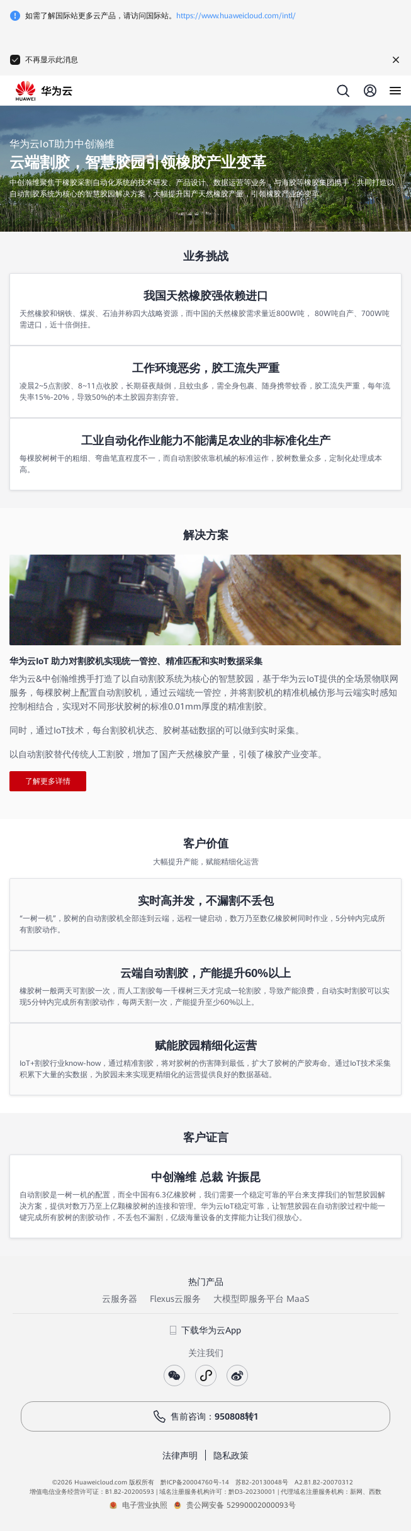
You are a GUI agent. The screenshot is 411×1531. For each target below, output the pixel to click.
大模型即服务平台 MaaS (261, 1299)
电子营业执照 (144, 1505)
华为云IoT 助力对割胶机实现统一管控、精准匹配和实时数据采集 (135, 661)
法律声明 (180, 1455)
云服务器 (119, 1299)
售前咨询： (206, 1416)
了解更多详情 (47, 781)
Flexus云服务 (175, 1299)
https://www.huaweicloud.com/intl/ (236, 15)
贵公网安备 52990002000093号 (241, 1505)
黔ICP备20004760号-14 (194, 1482)
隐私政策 (231, 1455)
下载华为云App (205, 1330)
